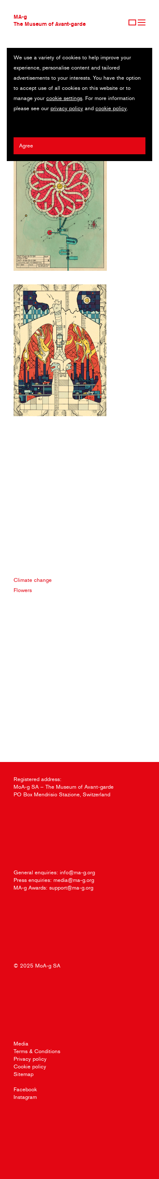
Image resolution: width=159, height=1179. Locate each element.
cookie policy (111, 108)
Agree (26, 145)
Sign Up (132, 22)
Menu (141, 22)
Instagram (25, 1097)
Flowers (23, 590)
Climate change (33, 580)
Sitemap (23, 1074)
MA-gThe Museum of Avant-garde (50, 20)
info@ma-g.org (77, 872)
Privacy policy (30, 1059)
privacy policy (66, 108)
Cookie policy (30, 1066)
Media (21, 1043)
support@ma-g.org (71, 887)
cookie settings (64, 98)
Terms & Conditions (37, 1051)
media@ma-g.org (73, 880)
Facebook (25, 1089)
